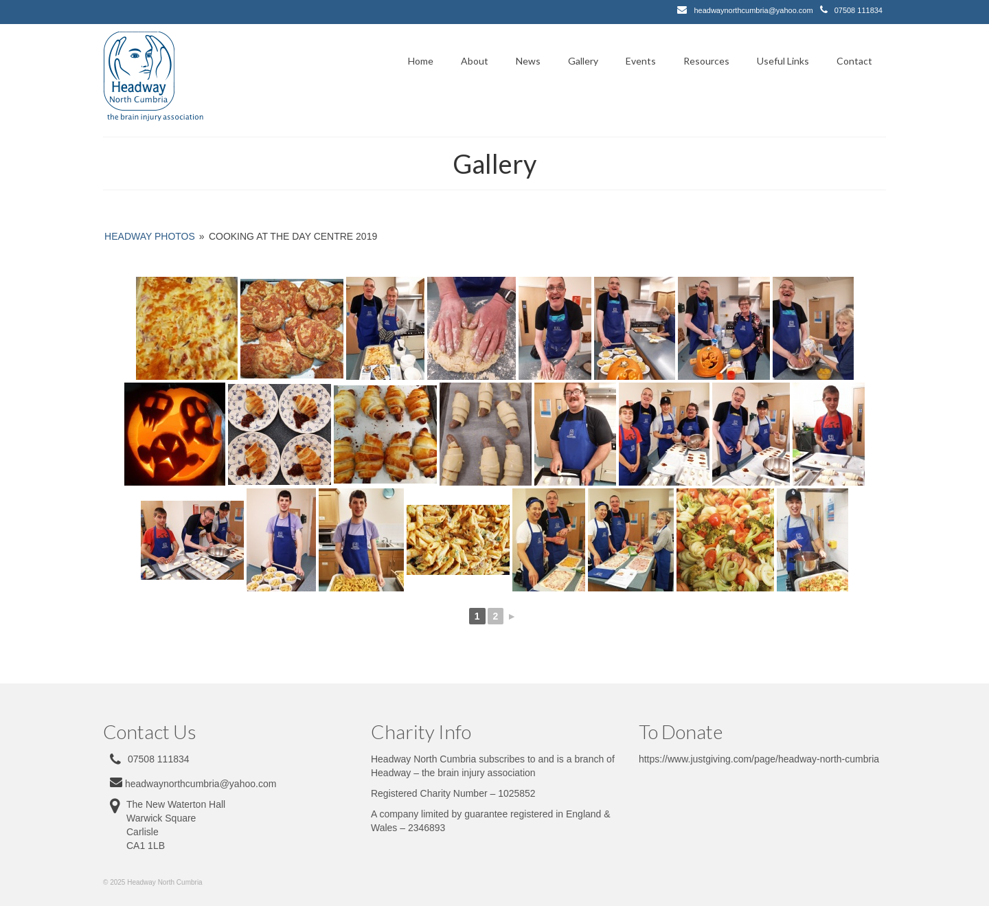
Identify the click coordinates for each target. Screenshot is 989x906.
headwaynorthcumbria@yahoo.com (753, 10)
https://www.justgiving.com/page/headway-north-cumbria (759, 759)
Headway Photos (149, 236)
